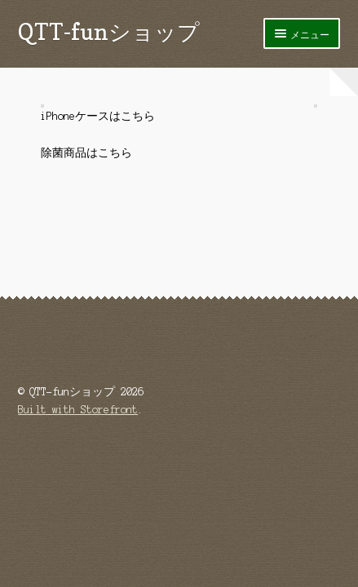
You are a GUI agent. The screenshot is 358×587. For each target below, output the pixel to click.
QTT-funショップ (109, 31)
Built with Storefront (78, 409)
